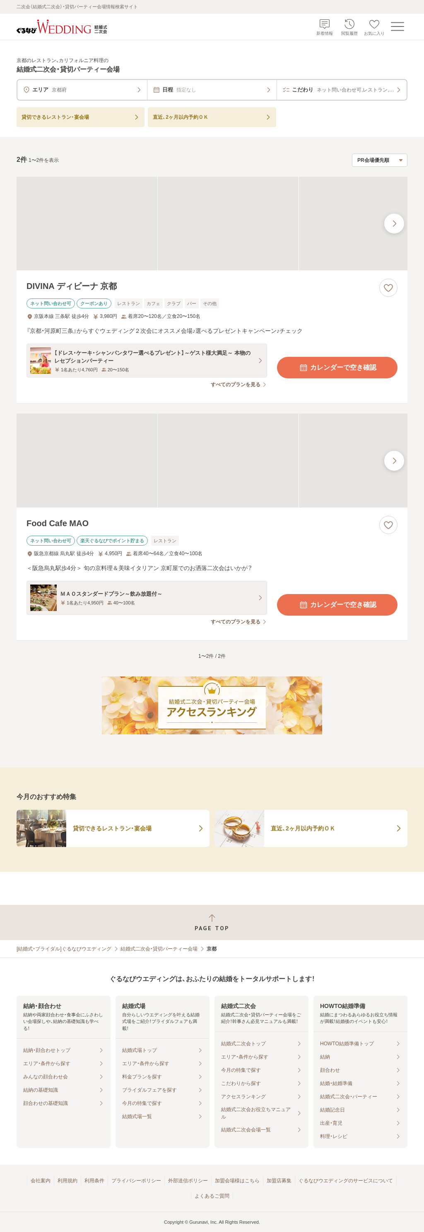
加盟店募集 (279, 1181)
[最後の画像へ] (394, 223)
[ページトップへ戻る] (212, 922)
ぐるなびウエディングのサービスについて (346, 1181)
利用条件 (94, 1181)
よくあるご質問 (212, 1196)
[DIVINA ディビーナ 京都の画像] (212, 224)
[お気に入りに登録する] (388, 288)
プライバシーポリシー (136, 1181)
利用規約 (67, 1181)
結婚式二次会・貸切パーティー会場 (159, 949)
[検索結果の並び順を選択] (379, 160)
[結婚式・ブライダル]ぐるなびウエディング (64, 949)
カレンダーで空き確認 (337, 368)
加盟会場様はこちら (237, 1181)
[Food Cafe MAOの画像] (212, 461)
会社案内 (41, 1181)
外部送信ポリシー (188, 1181)
